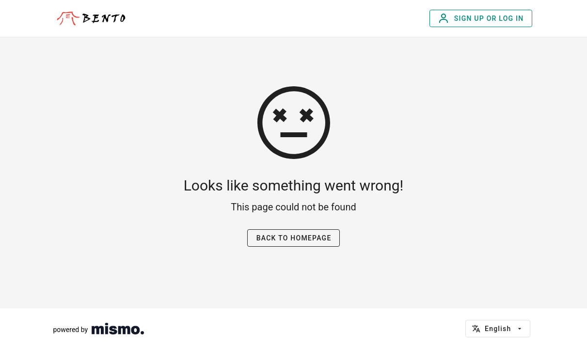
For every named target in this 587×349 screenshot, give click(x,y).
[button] (497, 328)
